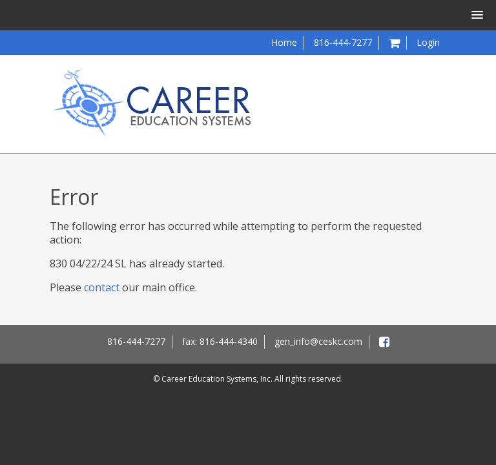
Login (428, 42)
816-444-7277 (343, 42)
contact (101, 287)
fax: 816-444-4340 (220, 341)
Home (284, 42)
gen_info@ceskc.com (318, 341)
